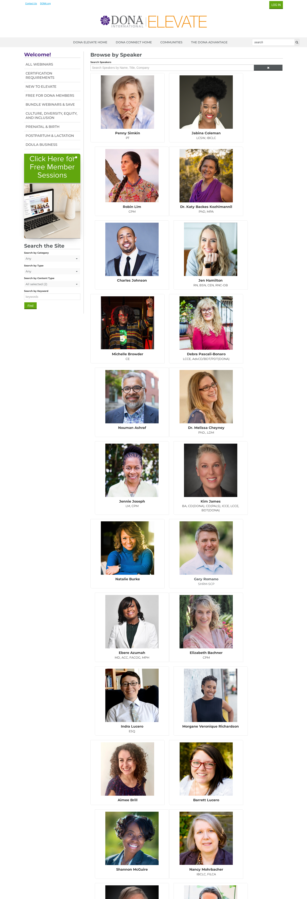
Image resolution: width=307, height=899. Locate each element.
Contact (168, 883)
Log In (274, 5)
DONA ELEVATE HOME (90, 42)
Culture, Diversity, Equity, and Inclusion (53, 115)
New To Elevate (42, 87)
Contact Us (32, 3)
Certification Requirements (41, 75)
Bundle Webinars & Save (51, 104)
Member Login (151, 883)
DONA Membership (256, 851)
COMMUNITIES (171, 42)
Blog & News (251, 859)
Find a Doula (251, 863)
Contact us (34, 856)
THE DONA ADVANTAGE (209, 42)
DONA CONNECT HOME (134, 42)
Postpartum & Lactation (51, 136)
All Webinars (40, 64)
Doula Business (43, 145)
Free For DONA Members (51, 96)
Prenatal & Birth (44, 127)
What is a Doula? (254, 846)
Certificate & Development (261, 855)
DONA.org (47, 3)
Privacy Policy (186, 883)
